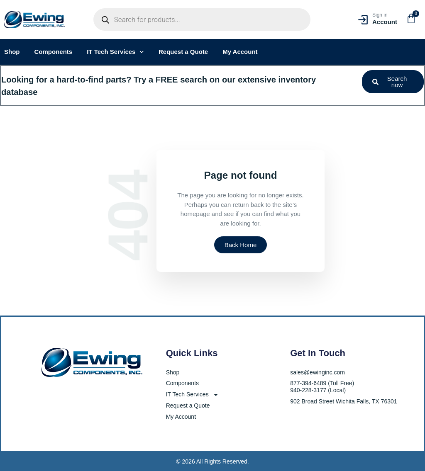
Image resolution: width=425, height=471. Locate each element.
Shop (12, 51)
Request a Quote (183, 51)
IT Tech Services (115, 52)
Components (53, 51)
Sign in (380, 15)
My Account (239, 51)
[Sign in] (363, 20)
